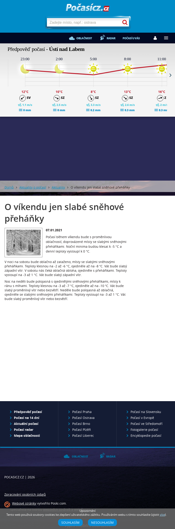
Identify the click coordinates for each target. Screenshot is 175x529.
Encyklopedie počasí (146, 435)
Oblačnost (84, 38)
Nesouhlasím (102, 522)
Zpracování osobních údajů (25, 494)
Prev (4, 75)
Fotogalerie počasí (144, 429)
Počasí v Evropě (142, 418)
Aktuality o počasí (32, 187)
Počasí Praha (82, 412)
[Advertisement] (87, 149)
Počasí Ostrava (83, 418)
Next (170, 75)
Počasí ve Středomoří (146, 423)
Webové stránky (24, 503)
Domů (9, 187)
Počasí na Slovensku (146, 412)
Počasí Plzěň (81, 429)
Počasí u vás (131, 38)
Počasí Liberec (83, 435)
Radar (111, 38)
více (162, 515)
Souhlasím (70, 522)
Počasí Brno (81, 423)
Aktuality (58, 187)
